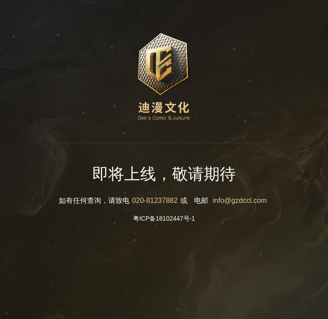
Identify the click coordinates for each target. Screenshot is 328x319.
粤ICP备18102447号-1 (164, 218)
